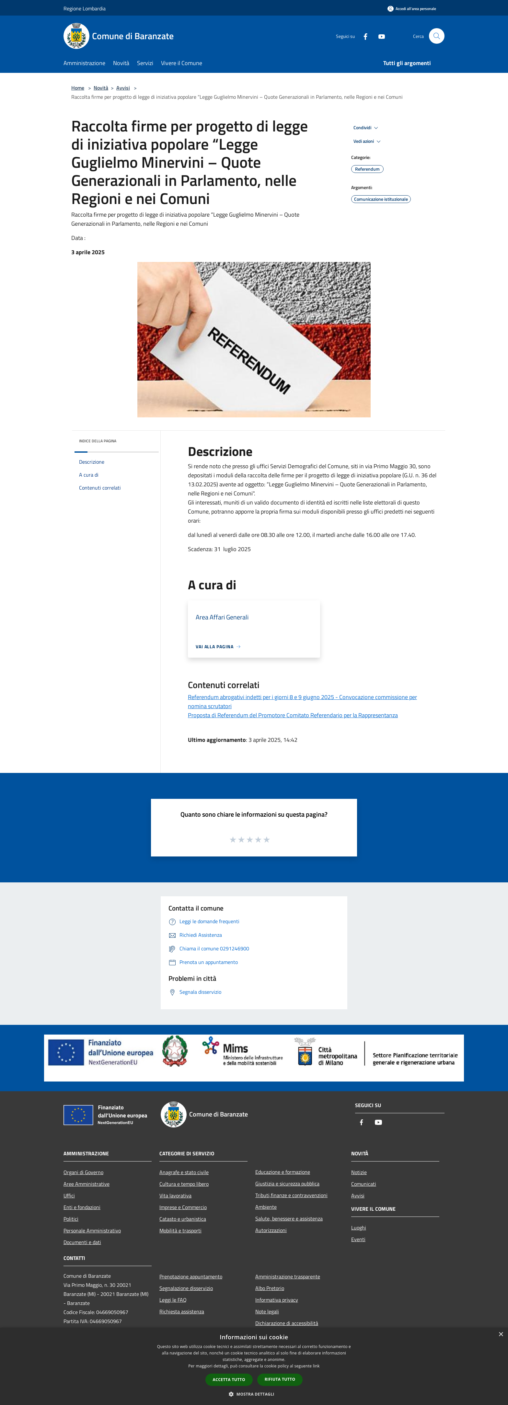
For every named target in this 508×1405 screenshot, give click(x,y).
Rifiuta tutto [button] (280, 1379)
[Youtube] (379, 35)
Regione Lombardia (85, 8)
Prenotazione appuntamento (190, 1276)
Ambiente (266, 1207)
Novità (101, 88)
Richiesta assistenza (181, 1311)
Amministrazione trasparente (287, 1276)
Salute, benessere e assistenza (289, 1218)
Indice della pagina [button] (97, 441)
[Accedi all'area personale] (411, 8)
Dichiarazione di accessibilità (286, 1323)
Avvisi (123, 88)
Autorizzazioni (271, 1230)
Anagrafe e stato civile (184, 1172)
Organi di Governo (83, 1172)
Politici (71, 1219)
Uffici (69, 1195)
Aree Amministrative (87, 1184)
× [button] (500, 1334)
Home (77, 88)
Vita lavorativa (175, 1195)
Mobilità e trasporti (180, 1230)
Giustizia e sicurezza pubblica (287, 1183)
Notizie (359, 1172)
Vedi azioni (368, 141)
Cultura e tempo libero (184, 1184)
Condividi (366, 128)
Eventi (358, 1239)
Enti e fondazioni (82, 1207)
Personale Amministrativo (92, 1230)
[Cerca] (436, 36)
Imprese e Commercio (183, 1207)
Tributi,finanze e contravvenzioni (291, 1195)
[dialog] (254, 1366)
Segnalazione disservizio (186, 1288)
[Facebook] (362, 35)
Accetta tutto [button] (229, 1379)
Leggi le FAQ (173, 1300)
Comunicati (363, 1184)
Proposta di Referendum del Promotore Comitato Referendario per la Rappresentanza (293, 715)
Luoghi (358, 1227)
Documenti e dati (82, 1242)
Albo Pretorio (269, 1288)
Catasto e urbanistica (182, 1219)
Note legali (267, 1311)
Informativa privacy (276, 1300)
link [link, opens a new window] (316, 1366)
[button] (254, 1394)
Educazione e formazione (282, 1172)
